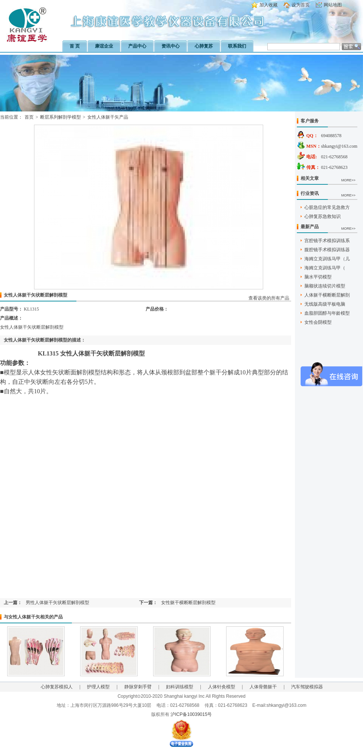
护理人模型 (98, 686)
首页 (29, 117)
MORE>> (348, 180)
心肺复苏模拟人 (57, 686)
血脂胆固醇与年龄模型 (327, 313)
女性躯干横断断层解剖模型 (188, 602)
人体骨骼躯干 (263, 686)
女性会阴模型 (318, 322)
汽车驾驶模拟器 (307, 686)
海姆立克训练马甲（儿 (327, 258)
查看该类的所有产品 (268, 298)
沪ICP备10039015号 (191, 714)
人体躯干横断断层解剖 (327, 295)
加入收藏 (268, 5)
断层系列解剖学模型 (60, 117)
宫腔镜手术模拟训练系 (327, 240)
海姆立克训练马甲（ (324, 267)
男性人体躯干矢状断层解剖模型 (57, 602)
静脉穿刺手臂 (138, 686)
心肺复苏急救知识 (322, 216)
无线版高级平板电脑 (324, 304)
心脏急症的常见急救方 (327, 207)
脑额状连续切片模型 (324, 286)
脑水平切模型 (318, 277)
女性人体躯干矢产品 (107, 117)
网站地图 (333, 5)
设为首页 (301, 5)
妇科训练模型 (179, 686)
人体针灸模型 (221, 686)
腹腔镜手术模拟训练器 (327, 249)
